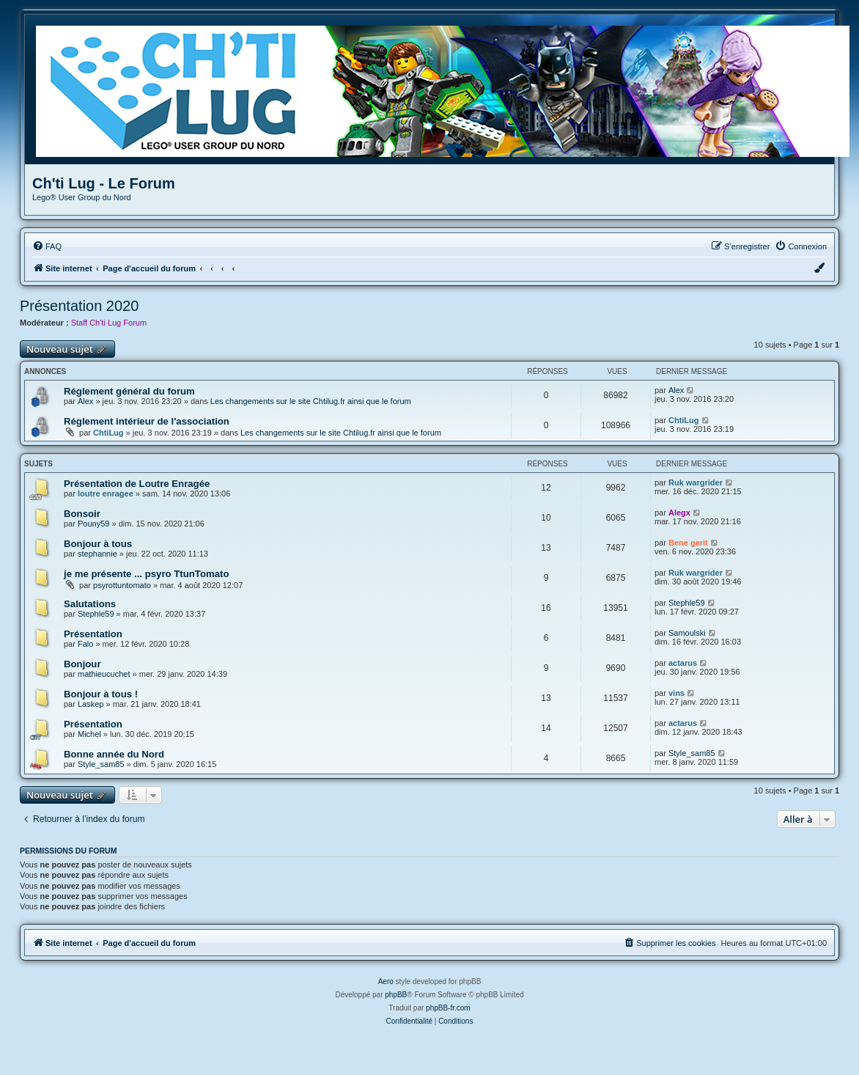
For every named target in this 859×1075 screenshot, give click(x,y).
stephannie (97, 553)
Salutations (90, 603)
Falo (85, 643)
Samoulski (687, 632)
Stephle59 (96, 613)
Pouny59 (93, 523)
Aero (386, 981)
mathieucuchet (104, 673)
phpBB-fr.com (448, 1008)
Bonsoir (82, 513)
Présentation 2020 (79, 306)
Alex (85, 401)
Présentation (93, 633)
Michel (89, 734)
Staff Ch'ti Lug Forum (109, 322)
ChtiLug (108, 432)
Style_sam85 (101, 764)
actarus (682, 662)
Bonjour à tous (98, 543)
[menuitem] (47, 246)
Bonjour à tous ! (101, 694)
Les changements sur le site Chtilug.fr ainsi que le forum (310, 401)
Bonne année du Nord (114, 754)
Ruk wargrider (695, 482)
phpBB (396, 995)
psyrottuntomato (122, 585)
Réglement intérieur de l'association (146, 421)
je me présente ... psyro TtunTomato (146, 573)
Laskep (90, 704)
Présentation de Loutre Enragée (137, 483)
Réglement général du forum (129, 391)
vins (676, 693)
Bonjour (82, 663)
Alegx (679, 512)
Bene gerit (688, 542)
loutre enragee (105, 493)
